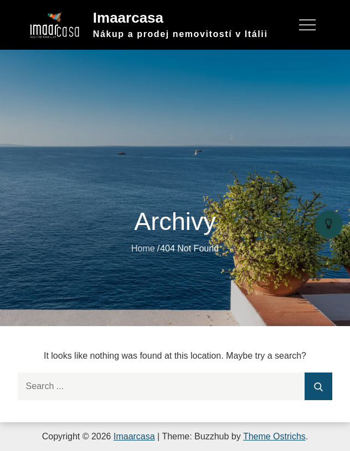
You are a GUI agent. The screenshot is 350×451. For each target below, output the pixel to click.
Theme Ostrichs (274, 436)
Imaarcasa (128, 17)
